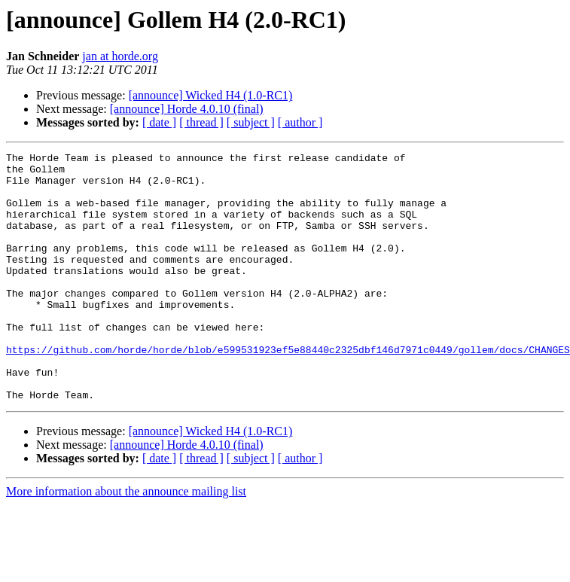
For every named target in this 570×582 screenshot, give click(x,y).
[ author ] (300, 122)
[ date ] (159, 122)
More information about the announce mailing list (126, 541)
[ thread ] (201, 122)
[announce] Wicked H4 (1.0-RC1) (211, 95)
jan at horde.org (120, 56)
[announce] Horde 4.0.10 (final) (187, 108)
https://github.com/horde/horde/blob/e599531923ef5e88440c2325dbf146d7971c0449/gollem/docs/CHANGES (288, 390)
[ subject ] (251, 122)
